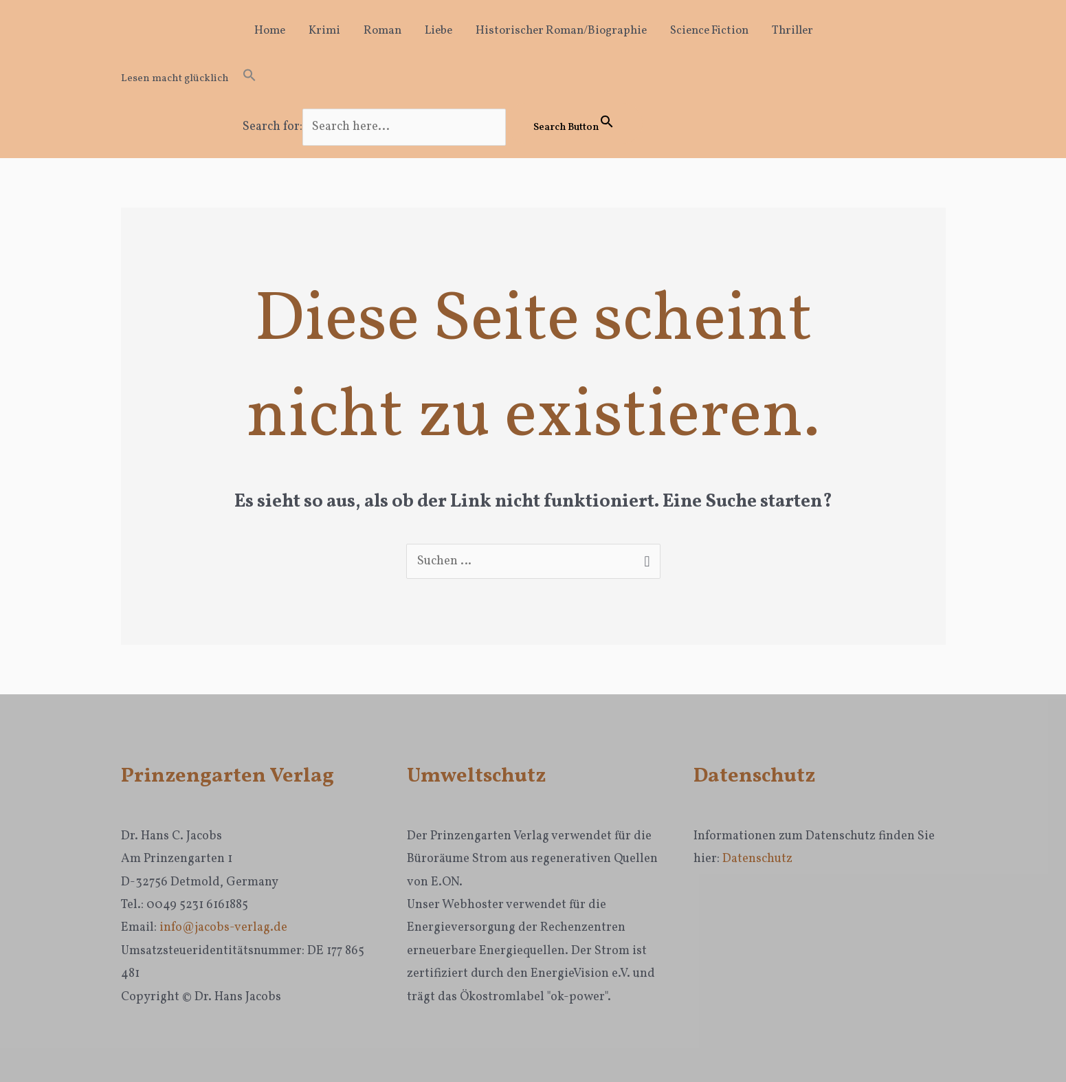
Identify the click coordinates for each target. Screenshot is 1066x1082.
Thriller (792, 30)
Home (269, 30)
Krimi (324, 30)
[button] (443, 79)
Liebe (438, 30)
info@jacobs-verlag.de (223, 927)
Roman (382, 30)
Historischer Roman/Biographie (561, 30)
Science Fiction (709, 30)
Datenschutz (757, 859)
